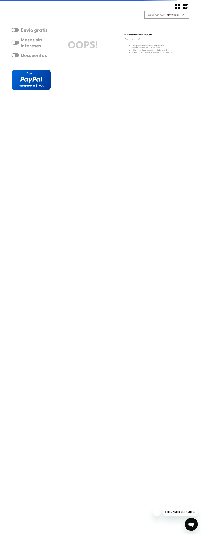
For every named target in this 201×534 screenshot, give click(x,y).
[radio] (177, 6)
